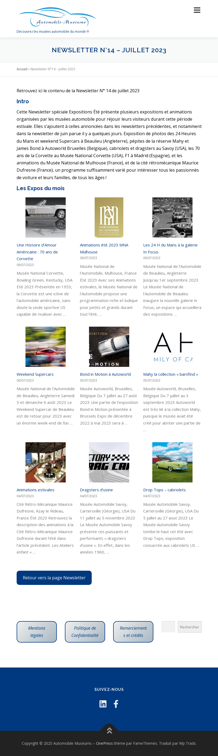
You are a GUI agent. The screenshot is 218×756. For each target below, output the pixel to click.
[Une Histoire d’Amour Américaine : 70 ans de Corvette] (45, 217)
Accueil (22, 69)
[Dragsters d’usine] (109, 462)
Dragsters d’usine (96, 489)
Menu (197, 10)
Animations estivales (35, 489)
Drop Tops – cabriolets (164, 489)
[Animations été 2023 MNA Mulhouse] (109, 217)
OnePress (104, 743)
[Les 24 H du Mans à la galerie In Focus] (172, 217)
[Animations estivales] (45, 462)
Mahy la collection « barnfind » (170, 374)
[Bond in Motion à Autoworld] (109, 347)
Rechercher (189, 627)
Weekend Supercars (35, 374)
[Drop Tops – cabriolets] (172, 462)
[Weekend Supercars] (45, 347)
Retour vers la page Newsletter (54, 578)
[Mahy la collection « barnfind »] (172, 347)
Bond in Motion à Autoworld (105, 374)
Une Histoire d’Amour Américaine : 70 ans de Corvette (37, 251)
